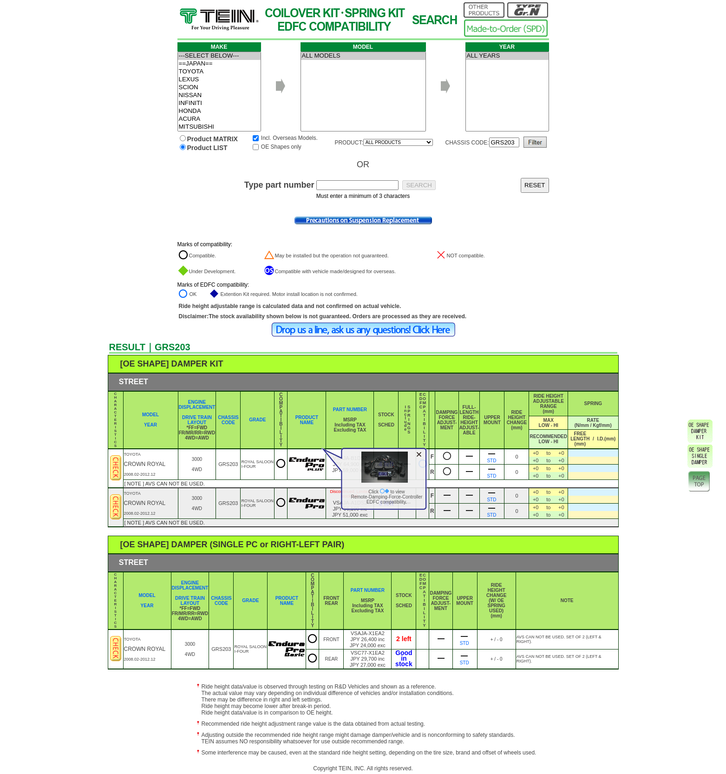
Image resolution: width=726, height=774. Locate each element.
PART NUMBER (350, 409)
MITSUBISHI (219, 127)
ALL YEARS (507, 56)
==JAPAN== (219, 64)
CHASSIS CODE (228, 420)
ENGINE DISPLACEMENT (197, 405)
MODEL (150, 414)
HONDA (219, 111)
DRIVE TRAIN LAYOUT (197, 420)
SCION (219, 88)
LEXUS (219, 80)
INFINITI (219, 103)
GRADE (257, 419)
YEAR (150, 424)
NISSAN (219, 95)
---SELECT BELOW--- (219, 56)
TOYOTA (219, 72)
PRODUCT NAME (306, 420)
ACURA (219, 119)
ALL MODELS (363, 56)
